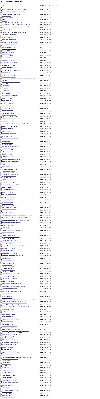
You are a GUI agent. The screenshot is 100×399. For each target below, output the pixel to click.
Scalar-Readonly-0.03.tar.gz (9, 39)
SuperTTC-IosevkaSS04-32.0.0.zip (10, 44)
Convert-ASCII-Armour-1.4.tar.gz (10, 12)
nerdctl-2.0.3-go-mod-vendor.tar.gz (10, 228)
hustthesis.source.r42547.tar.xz (10, 182)
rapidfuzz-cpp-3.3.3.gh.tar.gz (9, 288)
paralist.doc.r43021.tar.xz (8, 250)
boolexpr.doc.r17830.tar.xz (8, 87)
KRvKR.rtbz (4, 21)
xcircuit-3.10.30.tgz (7, 377)
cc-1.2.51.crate (6, 93)
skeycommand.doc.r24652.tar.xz (9, 317)
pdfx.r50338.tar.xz (6, 258)
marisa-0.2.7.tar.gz (7, 210)
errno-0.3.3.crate (6, 131)
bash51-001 (4, 80)
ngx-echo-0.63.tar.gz (7, 233)
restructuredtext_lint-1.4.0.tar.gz (10, 289)
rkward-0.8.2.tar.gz (7, 293)
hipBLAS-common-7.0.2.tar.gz (9, 176)
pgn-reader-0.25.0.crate (8, 261)
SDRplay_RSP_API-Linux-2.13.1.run (10, 35)
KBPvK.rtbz (4, 19)
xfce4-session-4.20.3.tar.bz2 (9, 380)
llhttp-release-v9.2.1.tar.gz (9, 202)
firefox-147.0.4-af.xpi (7, 139)
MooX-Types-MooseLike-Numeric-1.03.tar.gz (12, 27)
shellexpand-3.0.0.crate (8, 311)
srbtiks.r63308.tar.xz (7, 321)
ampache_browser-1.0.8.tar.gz (9, 55)
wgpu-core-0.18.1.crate (7, 369)
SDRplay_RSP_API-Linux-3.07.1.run (10, 37)
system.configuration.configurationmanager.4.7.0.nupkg (15, 331)
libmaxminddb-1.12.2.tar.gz (8, 197)
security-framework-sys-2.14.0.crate (11, 308)
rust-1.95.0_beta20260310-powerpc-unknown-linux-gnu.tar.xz (16, 306)
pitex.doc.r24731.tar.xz (8, 263)
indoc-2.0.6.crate (6, 187)
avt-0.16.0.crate (6, 72)
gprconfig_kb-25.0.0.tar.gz (8, 167)
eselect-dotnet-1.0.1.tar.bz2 (9, 133)
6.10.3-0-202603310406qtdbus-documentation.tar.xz (14, 11)
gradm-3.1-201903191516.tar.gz (9, 169)
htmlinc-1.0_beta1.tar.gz (8, 177)
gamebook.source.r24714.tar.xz (9, 149)
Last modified (43, 5)
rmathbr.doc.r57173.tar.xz (8, 294)
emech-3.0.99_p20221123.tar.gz (9, 126)
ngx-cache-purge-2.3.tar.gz (8, 232)
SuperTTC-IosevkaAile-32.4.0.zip (10, 42)
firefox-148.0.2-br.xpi (7, 141)
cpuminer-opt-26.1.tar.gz (8, 103)
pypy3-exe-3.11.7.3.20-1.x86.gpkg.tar (11, 276)
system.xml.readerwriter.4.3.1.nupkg (11, 334)
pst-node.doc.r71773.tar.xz (8, 270)
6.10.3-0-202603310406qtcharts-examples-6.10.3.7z (14, 9)
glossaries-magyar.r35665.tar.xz (10, 161)
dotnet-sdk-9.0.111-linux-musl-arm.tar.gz (12, 116)
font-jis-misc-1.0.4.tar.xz (8, 144)
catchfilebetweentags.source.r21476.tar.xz (12, 92)
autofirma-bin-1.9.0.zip (8, 68)
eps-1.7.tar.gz (5, 129)
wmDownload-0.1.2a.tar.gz (8, 372)
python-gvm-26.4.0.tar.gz (8, 281)
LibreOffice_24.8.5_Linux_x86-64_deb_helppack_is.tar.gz (15, 22)
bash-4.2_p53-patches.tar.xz (9, 77)
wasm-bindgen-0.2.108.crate (8, 367)
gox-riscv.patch (6, 164)
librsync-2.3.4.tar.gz (7, 199)
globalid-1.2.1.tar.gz (7, 157)
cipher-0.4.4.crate (6, 100)
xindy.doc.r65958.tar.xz (8, 383)
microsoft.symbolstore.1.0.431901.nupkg (11, 222)
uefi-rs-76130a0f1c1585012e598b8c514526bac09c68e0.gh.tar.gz (16, 357)
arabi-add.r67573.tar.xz (8, 60)
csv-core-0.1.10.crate (7, 108)
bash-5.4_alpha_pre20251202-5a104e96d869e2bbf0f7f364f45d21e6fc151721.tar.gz (20, 78)
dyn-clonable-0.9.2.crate (8, 120)
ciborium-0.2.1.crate (7, 98)
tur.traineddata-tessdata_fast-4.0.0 (11, 352)
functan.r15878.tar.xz (7, 148)
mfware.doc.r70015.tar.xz (8, 214)
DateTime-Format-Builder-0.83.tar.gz (11, 14)
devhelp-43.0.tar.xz (7, 111)
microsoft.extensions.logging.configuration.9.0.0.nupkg (15, 219)
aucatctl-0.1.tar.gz (7, 67)
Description (55, 5)
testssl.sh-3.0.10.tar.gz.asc (9, 337)
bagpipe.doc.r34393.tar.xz (8, 75)
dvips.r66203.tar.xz (7, 118)
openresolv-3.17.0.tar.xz (8, 243)
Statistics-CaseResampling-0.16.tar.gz (11, 40)
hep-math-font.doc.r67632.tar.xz (10, 174)
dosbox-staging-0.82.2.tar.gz (9, 115)
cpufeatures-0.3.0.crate (8, 101)
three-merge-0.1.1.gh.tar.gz (9, 341)
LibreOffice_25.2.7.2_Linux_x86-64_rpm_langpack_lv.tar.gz (16, 24)
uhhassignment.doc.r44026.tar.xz (10, 359)
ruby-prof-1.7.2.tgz (7, 298)
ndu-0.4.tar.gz (5, 227)
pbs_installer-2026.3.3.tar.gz (9, 253)
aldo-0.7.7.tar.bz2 (6, 54)
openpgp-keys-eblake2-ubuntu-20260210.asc (12, 242)
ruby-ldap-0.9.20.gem (7, 296)
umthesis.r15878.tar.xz (7, 360)
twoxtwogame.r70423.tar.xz (8, 355)
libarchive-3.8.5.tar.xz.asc (9, 194)
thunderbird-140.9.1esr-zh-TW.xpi (10, 342)
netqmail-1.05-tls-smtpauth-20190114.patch (12, 230)
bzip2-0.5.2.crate (6, 88)
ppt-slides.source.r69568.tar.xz (10, 266)
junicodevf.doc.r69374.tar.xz (9, 189)
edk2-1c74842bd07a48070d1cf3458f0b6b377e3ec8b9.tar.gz (15, 123)
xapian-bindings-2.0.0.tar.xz (9, 375)
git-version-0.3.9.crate (8, 156)
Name (3, 5)
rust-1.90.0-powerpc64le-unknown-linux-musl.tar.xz (14, 303)
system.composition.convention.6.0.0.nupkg (12, 329)
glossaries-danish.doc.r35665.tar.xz (11, 159)
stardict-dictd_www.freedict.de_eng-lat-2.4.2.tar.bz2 (15, 322)
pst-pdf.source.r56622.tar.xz (9, 271)
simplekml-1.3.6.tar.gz (7, 316)
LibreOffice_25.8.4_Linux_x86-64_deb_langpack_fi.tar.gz (15, 26)
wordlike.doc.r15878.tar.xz (8, 374)
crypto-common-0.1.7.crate (8, 106)
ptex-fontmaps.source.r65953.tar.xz (10, 273)
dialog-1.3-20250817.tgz (8, 113)
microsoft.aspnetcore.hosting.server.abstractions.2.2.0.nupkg (17, 215)
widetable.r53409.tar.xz (8, 370)
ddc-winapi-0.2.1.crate (7, 110)
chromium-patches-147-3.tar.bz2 (9, 96)
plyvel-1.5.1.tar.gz (7, 265)
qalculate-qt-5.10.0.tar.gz (8, 284)
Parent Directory (6, 7)
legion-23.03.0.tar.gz (7, 192)
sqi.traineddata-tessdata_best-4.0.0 (11, 319)
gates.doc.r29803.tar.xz (8, 151)
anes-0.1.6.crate (6, 57)
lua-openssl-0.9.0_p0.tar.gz (9, 209)
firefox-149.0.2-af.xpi (7, 143)
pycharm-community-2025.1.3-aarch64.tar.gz (12, 275)
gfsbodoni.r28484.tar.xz (8, 153)
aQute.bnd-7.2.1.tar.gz (7, 50)
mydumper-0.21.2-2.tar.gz (8, 225)
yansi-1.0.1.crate (6, 388)
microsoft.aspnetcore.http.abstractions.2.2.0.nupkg (14, 217)
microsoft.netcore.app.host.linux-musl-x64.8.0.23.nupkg (15, 220)
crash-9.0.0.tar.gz (6, 105)
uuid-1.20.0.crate (6, 364)
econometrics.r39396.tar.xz (8, 121)
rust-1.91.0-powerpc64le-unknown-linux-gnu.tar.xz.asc (15, 304)
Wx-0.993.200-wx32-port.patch (9, 47)
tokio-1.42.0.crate (6, 349)
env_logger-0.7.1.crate (7, 128)
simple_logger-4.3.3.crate (8, 314)
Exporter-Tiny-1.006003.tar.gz (9, 17)
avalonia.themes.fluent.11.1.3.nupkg (11, 70)
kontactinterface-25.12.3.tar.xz (10, 190)
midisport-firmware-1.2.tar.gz (9, 223)
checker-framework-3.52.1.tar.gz (10, 95)
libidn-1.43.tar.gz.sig (7, 195)
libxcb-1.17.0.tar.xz (7, 200)
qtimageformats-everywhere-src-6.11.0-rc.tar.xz (13, 286)
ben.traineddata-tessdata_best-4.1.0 (11, 82)
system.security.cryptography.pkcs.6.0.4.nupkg (13, 332)
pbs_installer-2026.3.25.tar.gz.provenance (12, 255)
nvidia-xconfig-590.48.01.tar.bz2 (10, 238)
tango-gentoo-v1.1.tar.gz (8, 336)
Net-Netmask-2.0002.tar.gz (8, 31)
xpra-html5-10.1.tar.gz (7, 385)
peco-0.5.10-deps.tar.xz (8, 260)
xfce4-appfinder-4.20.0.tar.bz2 (9, 378)
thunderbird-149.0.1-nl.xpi (8, 345)
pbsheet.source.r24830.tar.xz (9, 256)
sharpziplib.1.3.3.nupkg (8, 309)
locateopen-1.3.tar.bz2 (7, 204)
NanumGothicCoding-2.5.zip (8, 29)
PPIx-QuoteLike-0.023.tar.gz (9, 34)
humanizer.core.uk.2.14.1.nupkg (9, 181)
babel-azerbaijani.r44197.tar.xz (10, 73)
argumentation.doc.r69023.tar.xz (10, 62)
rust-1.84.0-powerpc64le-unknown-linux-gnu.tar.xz (14, 301)
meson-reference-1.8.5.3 (8, 212)
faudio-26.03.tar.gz (7, 136)
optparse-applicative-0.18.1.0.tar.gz (11, 247)
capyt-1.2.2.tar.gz (6, 90)
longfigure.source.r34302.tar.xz (10, 205)
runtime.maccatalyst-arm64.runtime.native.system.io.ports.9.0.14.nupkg (19, 299)
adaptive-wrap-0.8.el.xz (8, 52)
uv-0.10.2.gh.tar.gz (7, 365)
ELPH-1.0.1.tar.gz (6, 16)
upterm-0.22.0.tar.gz (7, 362)
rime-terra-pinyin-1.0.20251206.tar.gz (11, 291)
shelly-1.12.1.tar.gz (7, 313)
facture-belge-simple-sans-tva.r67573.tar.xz (13, 134)
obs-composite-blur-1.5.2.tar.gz (10, 240)
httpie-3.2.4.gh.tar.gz (7, 179)
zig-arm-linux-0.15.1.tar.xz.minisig (11, 393)
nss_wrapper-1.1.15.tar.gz (8, 235)
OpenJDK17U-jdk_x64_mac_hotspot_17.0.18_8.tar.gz (14, 32)
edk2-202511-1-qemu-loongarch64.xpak (11, 125)
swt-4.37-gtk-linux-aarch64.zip (9, 326)
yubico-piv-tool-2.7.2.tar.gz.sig (10, 390)
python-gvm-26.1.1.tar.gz (8, 280)
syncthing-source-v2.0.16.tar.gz (10, 327)
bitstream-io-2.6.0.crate (8, 85)
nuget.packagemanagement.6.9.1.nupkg (11, 237)
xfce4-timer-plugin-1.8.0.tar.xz (10, 382)
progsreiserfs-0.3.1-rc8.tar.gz (9, 268)
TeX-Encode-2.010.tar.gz (8, 45)
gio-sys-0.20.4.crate (7, 154)
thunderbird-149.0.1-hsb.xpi (9, 344)
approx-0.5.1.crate (6, 59)
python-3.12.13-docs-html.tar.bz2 (10, 278)
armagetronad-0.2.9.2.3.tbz (8, 64)
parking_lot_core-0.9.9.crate (9, 251)
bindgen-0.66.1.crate (7, 83)
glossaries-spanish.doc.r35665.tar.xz (11, 162)
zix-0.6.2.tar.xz (6, 395)
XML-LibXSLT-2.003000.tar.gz (9, 49)
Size (50, 5)
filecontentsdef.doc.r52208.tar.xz (10, 138)
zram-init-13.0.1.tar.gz (8, 397)
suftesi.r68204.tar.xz (7, 324)
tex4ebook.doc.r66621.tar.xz (9, 339)
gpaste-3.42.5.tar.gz (7, 166)
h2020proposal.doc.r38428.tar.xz (10, 172)
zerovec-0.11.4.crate (7, 392)
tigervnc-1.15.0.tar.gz (7, 347)
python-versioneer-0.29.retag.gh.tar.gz (11, 283)
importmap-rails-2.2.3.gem (8, 186)
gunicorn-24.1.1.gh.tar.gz (8, 171)
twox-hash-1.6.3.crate (7, 354)
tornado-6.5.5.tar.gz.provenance (10, 350)
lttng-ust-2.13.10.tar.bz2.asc (9, 207)
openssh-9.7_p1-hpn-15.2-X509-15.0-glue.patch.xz (14, 245)
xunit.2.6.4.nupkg (6, 387)
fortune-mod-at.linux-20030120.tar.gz (11, 146)
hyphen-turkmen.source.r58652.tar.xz (11, 184)
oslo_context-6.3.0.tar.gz (8, 248)
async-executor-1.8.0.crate (8, 65)
